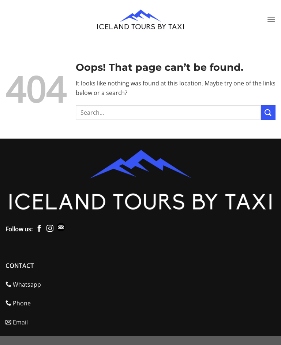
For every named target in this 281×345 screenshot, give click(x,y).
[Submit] (268, 112)
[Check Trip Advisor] (62, 229)
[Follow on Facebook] (39, 229)
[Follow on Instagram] (49, 229)
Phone (18, 303)
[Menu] (271, 19)
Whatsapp (23, 284)
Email (16, 322)
